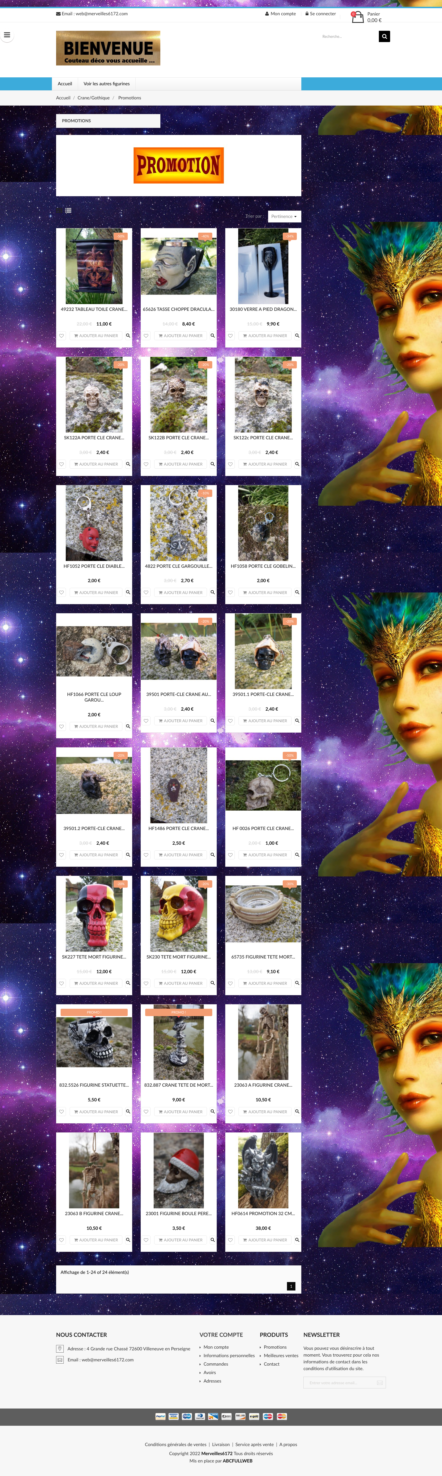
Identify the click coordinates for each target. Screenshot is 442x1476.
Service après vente (254, 1444)
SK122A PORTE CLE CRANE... (94, 437)
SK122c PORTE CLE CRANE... (263, 437)
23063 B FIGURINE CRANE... (94, 1213)
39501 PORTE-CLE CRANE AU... (178, 694)
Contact (271, 1364)
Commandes (216, 1364)
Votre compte (221, 1334)
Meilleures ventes (281, 1355)
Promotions (76, 120)
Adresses (212, 1381)
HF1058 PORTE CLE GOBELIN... (263, 566)
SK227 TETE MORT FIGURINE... (94, 957)
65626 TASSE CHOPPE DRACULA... (179, 309)
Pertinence (284, 216)
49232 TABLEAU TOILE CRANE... (94, 309)
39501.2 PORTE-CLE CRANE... (94, 828)
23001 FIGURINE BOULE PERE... (179, 1213)
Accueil (65, 83)
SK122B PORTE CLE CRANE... (179, 437)
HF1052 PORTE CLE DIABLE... (94, 566)
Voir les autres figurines (107, 83)
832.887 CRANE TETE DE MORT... (178, 1085)
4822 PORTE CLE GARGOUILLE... (178, 566)
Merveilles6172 (217, 1453)
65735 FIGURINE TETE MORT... (263, 957)
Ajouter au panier (96, 335)
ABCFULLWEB (238, 1461)
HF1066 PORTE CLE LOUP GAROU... (94, 697)
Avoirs (210, 1372)
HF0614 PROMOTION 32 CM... (263, 1213)
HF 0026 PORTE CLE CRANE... (263, 828)
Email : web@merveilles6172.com (92, 13)
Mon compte (216, 1347)
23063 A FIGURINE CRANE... (263, 1085)
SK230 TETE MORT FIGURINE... (179, 957)
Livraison (221, 1444)
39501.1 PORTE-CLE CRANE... (263, 694)
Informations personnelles (229, 1355)
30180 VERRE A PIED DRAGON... (263, 309)
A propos (288, 1444)
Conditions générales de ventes (176, 1444)
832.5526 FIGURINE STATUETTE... (94, 1085)
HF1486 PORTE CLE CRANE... (179, 828)
